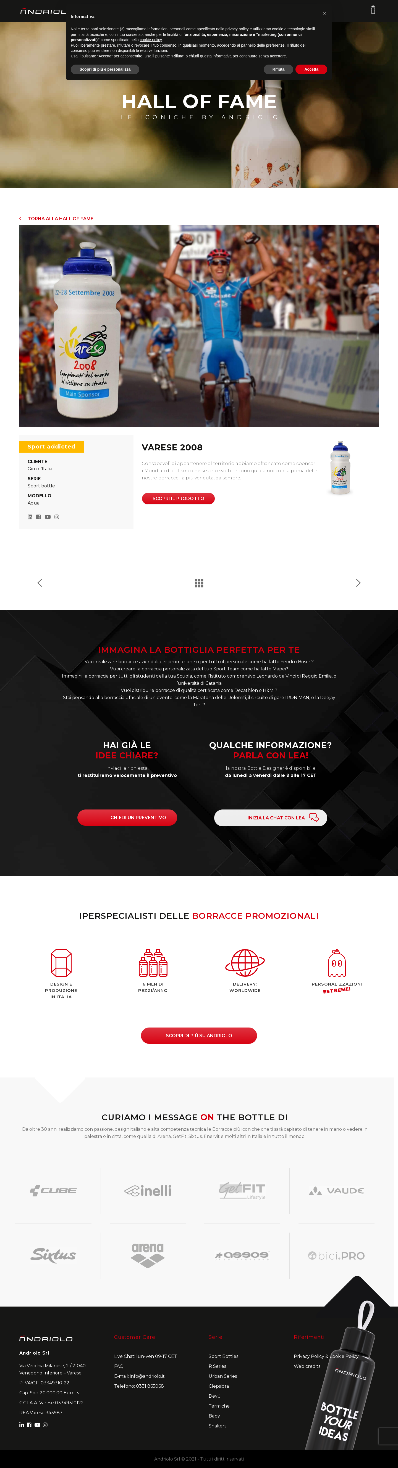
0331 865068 (150, 1386)
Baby (214, 1416)
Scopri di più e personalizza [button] (105, 69)
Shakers (217, 1426)
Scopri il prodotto (178, 498)
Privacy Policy (309, 1356)
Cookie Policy (344, 1356)
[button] (324, 13)
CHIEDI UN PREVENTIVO (138, 817)
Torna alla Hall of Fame (56, 218)
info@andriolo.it (147, 1376)
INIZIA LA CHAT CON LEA (276, 818)
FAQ (119, 1366)
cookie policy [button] (151, 40)
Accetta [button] (311, 69)
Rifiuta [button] (279, 69)
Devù (215, 1396)
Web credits (307, 1366)
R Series (217, 1366)
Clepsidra (219, 1386)
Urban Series (223, 1376)
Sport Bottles (223, 1356)
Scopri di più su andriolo (199, 1035)
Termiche (219, 1406)
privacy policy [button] (237, 29)
